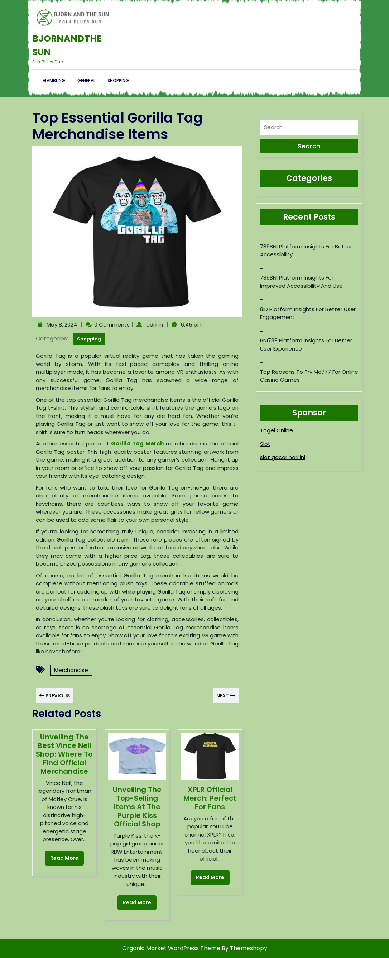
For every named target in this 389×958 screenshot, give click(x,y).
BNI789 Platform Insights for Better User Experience (306, 344)
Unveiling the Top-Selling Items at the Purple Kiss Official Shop (137, 807)
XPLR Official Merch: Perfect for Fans (209, 798)
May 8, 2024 (61, 324)
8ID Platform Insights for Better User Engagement (308, 313)
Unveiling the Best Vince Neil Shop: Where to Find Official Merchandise (64, 754)
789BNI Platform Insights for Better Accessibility (306, 250)
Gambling (54, 80)
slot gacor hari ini (282, 457)
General (86, 80)
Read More (61, 856)
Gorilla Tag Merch (137, 443)
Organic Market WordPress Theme (172, 948)
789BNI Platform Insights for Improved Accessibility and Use (301, 282)
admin (153, 324)
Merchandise (71, 670)
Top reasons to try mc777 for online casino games (309, 376)
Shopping (118, 80)
